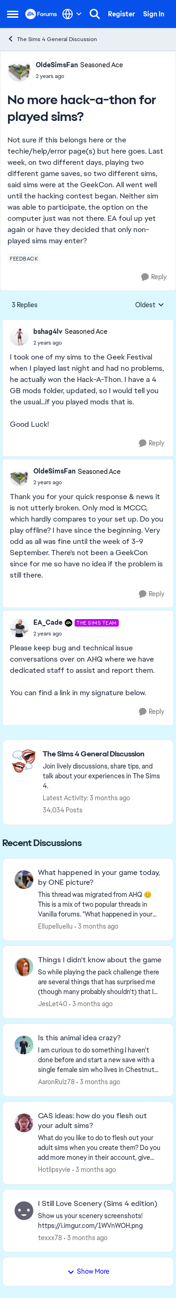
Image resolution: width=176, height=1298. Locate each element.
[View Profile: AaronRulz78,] (24, 1045)
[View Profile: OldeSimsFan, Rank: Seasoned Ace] (19, 70)
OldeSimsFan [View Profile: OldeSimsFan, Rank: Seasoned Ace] (57, 65)
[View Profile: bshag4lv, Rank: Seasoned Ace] (19, 336)
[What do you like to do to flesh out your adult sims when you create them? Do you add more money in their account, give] (99, 1148)
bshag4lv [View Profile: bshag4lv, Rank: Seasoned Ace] (47, 331)
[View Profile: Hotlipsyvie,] (24, 1123)
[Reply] (153, 277)
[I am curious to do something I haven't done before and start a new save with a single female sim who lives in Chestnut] (99, 1060)
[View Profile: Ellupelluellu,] (24, 879)
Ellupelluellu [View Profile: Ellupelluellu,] (55, 926)
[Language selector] (72, 14)
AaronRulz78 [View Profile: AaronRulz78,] (56, 1082)
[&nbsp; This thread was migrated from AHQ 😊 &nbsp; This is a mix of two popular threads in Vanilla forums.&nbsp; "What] (99, 904)
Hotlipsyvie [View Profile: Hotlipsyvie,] (54, 1169)
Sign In (153, 14)
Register (121, 14)
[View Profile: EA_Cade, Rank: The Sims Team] (19, 628)
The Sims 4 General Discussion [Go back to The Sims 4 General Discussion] (52, 39)
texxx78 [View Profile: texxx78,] (50, 1237)
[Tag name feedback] (24, 259)
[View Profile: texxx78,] (24, 1210)
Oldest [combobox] (149, 305)
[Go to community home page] (41, 14)
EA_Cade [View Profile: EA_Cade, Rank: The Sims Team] (47, 622)
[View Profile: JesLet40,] (24, 967)
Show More (88, 1271)
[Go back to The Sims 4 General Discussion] (103, 754)
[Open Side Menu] (12, 14)
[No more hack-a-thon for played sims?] (70, 343)
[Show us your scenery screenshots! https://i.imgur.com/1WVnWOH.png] (99, 1220)
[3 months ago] (96, 926)
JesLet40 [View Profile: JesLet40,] (52, 1004)
